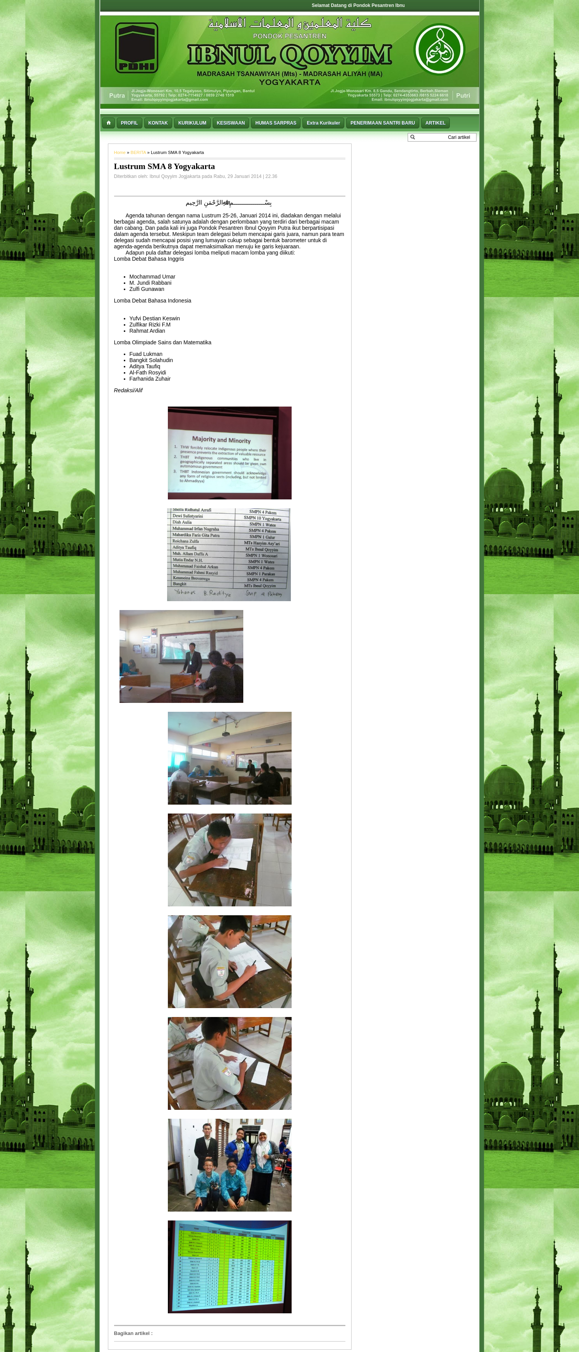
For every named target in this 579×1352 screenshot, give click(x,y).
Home (120, 152)
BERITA (139, 152)
